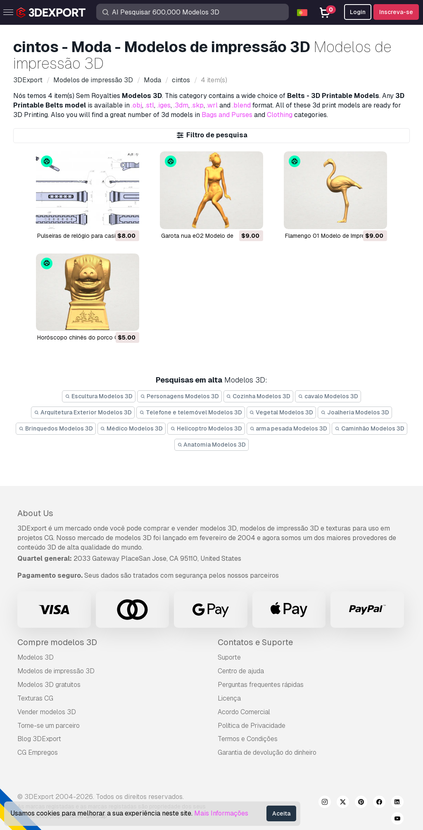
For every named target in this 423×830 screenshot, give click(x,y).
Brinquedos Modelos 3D (56, 428)
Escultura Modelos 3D (99, 396)
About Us (35, 513)
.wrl (212, 105)
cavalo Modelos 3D (328, 396)
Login (358, 12)
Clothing (279, 114)
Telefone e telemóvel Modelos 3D (190, 412)
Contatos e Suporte (255, 642)
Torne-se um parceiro (48, 725)
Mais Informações (221, 813)
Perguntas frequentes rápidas (261, 684)
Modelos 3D (35, 657)
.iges (164, 105)
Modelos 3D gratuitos (49, 684)
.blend (241, 105)
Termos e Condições (248, 738)
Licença (229, 698)
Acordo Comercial (244, 712)
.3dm (180, 105)
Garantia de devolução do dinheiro (267, 752)
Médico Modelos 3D (131, 428)
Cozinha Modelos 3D (258, 396)
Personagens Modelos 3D (179, 396)
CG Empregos (37, 752)
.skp (197, 105)
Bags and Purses (227, 114)
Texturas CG (35, 698)
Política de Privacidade (251, 725)
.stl (149, 105)
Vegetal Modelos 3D (282, 412)
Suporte (229, 657)
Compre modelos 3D (57, 642)
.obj (136, 105)
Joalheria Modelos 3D (355, 412)
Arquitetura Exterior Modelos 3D (83, 412)
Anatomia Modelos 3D (211, 444)
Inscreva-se (396, 12)
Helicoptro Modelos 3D (206, 428)
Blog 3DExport (39, 738)
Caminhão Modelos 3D (369, 428)
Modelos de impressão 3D (56, 671)
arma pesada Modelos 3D (289, 428)
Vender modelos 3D (46, 712)
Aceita (281, 813)
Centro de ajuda (241, 671)
